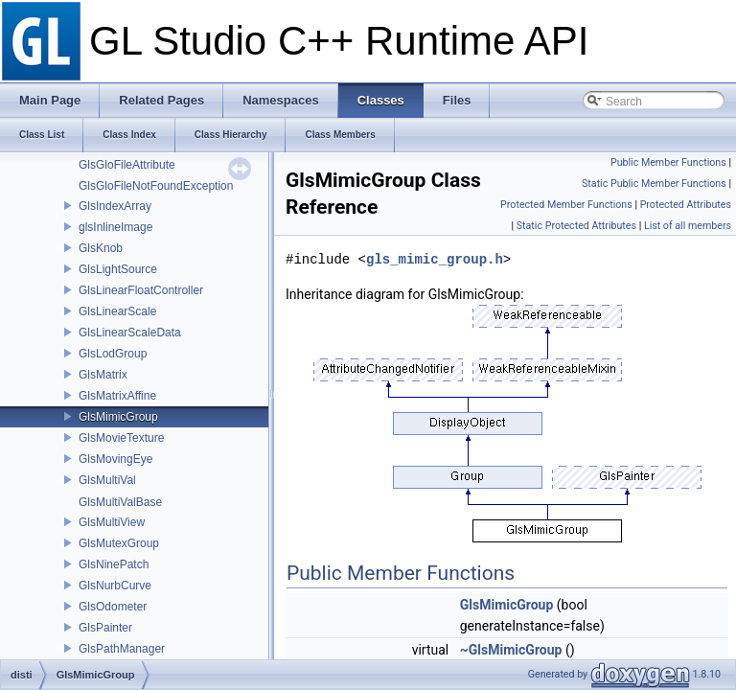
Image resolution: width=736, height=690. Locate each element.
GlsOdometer (113, 606)
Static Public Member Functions (654, 183)
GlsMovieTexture (121, 438)
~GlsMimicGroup (511, 649)
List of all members (687, 225)
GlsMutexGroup (119, 543)
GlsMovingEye (115, 459)
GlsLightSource (118, 269)
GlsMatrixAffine (117, 395)
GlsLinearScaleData (130, 332)
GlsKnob (101, 248)
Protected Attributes (685, 204)
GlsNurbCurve (115, 585)
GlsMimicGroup (118, 417)
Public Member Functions (668, 162)
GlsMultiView (112, 522)
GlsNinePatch (114, 564)
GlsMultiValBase (120, 502)
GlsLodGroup (113, 353)
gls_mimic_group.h (434, 259)
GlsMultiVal (107, 480)
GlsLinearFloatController (141, 290)
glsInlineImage (115, 227)
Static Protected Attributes (576, 225)
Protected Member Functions (566, 204)
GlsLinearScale (117, 311)
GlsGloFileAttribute (127, 165)
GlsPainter (105, 627)
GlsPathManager (122, 649)
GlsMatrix (103, 374)
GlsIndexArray (115, 206)
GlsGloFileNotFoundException (156, 186)
